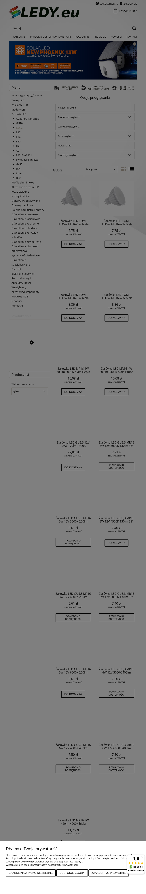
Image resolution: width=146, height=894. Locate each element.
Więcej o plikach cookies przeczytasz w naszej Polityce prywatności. (42, 864)
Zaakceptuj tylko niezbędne (31, 872)
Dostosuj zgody (72, 872)
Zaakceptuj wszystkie (109, 872)
